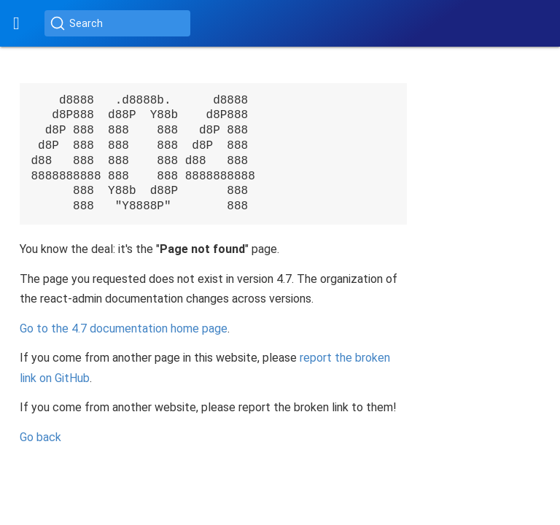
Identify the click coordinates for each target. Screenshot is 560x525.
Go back (40, 437)
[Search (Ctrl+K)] (117, 23)
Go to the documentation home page (124, 328)
